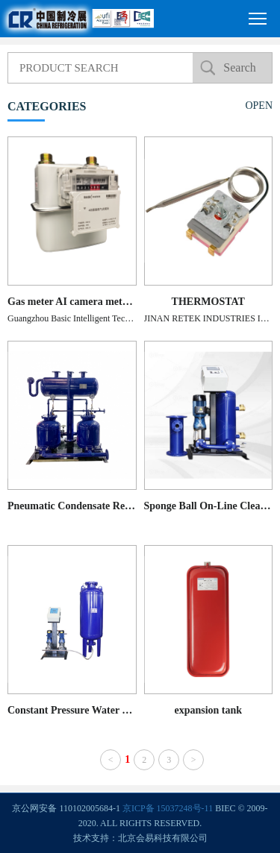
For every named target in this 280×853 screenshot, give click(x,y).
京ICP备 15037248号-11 (167, 808)
